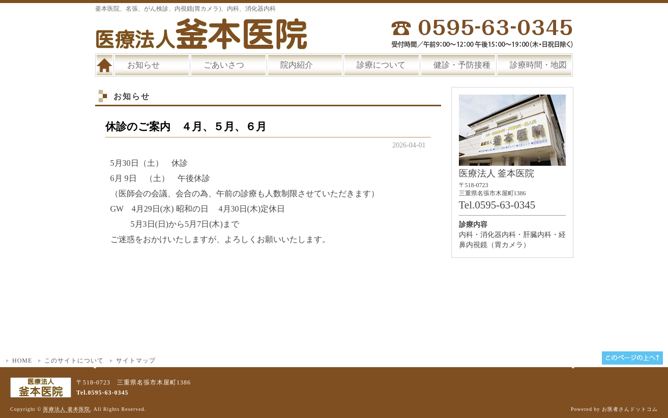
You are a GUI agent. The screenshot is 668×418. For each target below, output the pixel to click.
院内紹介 (296, 65)
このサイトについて (74, 360)
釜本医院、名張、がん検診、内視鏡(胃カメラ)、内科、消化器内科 (185, 8)
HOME (22, 360)
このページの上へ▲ (632, 358)
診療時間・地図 (538, 65)
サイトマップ (136, 360)
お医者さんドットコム (630, 409)
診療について (381, 65)
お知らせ (143, 65)
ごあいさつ (224, 65)
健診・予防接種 (461, 65)
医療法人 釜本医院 (66, 409)
